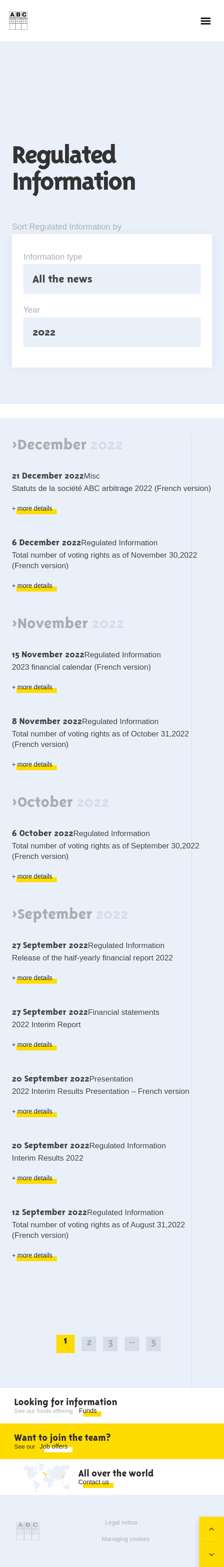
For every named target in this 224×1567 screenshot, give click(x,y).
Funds (88, 1410)
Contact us (93, 1482)
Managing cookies (126, 1538)
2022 (44, 332)
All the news (62, 279)
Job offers (54, 1446)
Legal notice (121, 1522)
